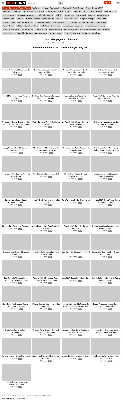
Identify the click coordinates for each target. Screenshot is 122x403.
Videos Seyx (101, 22)
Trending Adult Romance (44, 15)
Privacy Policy (21, 394)
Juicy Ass (59, 19)
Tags (21, 8)
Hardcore (29, 19)
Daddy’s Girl (39, 11)
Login (117, 3)
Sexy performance (8, 22)
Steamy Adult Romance (26, 15)
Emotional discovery (71, 29)
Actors (27, 8)
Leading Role (69, 15)
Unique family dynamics (10, 29)
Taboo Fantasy (28, 11)
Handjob (37, 19)
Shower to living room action (95, 26)
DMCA (14, 394)
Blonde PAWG (102, 19)
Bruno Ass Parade (88, 22)
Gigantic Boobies (8, 26)
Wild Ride (59, 15)
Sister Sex (28, 26)
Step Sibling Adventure (88, 29)
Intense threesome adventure (73, 26)
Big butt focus (56, 26)
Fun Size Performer (55, 33)
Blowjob (45, 8)
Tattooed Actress (41, 33)
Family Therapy (78, 8)
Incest (36, 26)
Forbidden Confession (81, 11)
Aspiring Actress (103, 15)
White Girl (20, 19)
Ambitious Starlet (8, 19)
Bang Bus (91, 15)
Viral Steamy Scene (71, 19)
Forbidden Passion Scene (11, 11)
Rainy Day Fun (7, 33)
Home (4, 8)
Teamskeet (67, 8)
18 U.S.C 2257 (6, 394)
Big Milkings (45, 26)
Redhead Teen (51, 11)
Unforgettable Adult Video (24, 33)
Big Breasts (86, 33)
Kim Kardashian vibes (42, 22)
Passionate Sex (55, 8)
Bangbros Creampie (87, 19)
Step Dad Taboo (96, 11)
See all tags (96, 33)
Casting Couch (81, 15)
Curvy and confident (73, 22)
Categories (13, 8)
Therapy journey (27, 29)
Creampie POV (97, 8)
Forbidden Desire (110, 11)
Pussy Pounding (48, 19)
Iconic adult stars (58, 22)
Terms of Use (30, 394)
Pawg (88, 8)
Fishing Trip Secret (64, 11)
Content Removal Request (43, 394)
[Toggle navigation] (4, 2)
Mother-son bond (41, 29)
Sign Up (108, 3)
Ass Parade (36, 8)
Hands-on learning (55, 29)
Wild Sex (20, 26)
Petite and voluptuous (25, 22)
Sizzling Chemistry (8, 15)
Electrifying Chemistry (72, 33)
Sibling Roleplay (103, 29)
